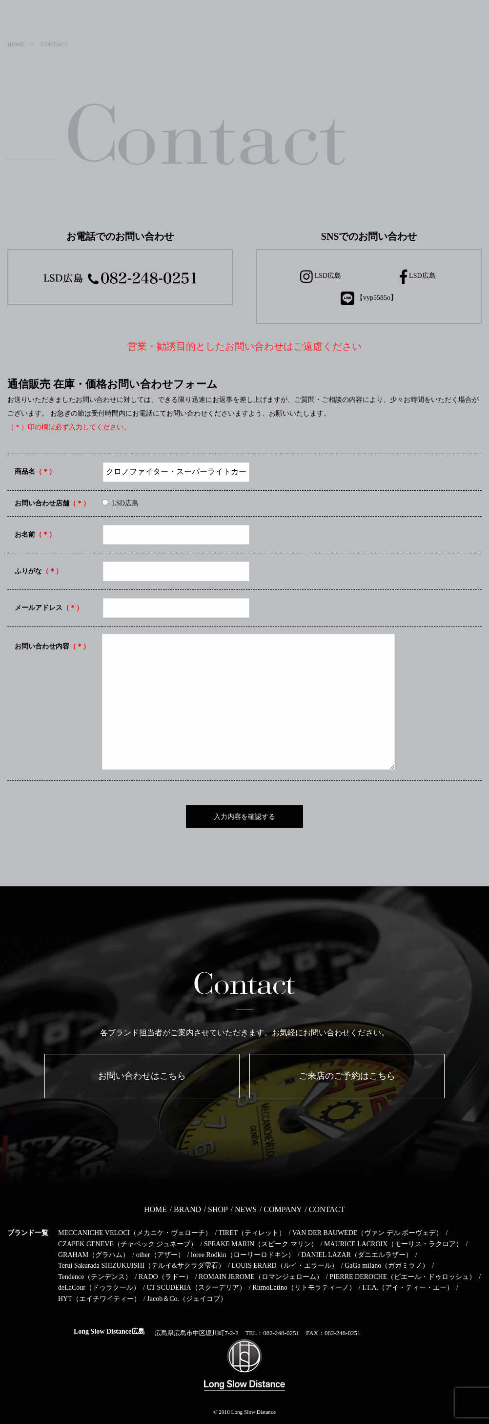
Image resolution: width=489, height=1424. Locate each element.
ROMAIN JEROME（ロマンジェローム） (261, 1276)
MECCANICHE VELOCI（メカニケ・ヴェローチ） (135, 1232)
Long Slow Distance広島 (109, 1331)
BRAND (187, 1209)
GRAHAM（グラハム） (93, 1254)
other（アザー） (160, 1254)
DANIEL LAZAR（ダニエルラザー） (356, 1254)
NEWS (246, 1209)
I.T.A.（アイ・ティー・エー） (407, 1287)
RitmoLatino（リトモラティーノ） (304, 1287)
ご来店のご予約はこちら (347, 1076)
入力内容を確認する (244, 816)
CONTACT (327, 1209)
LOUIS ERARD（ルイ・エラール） (284, 1265)
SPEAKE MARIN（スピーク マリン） (261, 1244)
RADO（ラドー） (165, 1276)
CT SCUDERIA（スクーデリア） (195, 1287)
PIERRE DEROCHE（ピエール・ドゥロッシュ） (402, 1276)
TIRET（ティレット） (252, 1232)
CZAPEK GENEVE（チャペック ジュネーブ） (127, 1244)
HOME (155, 1209)
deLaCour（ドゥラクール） (99, 1287)
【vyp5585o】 (369, 298)
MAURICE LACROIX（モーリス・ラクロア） (393, 1244)
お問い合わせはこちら (142, 1076)
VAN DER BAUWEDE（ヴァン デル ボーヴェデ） (367, 1232)
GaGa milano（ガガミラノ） (387, 1265)
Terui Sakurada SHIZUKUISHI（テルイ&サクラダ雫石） (141, 1265)
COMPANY (283, 1209)
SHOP (218, 1209)
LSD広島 (320, 276)
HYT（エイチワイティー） (99, 1298)
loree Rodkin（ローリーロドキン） (243, 1254)
